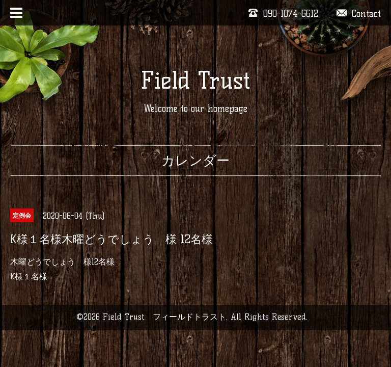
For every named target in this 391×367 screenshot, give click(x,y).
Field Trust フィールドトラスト (164, 317)
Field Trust (195, 80)
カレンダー (195, 160)
